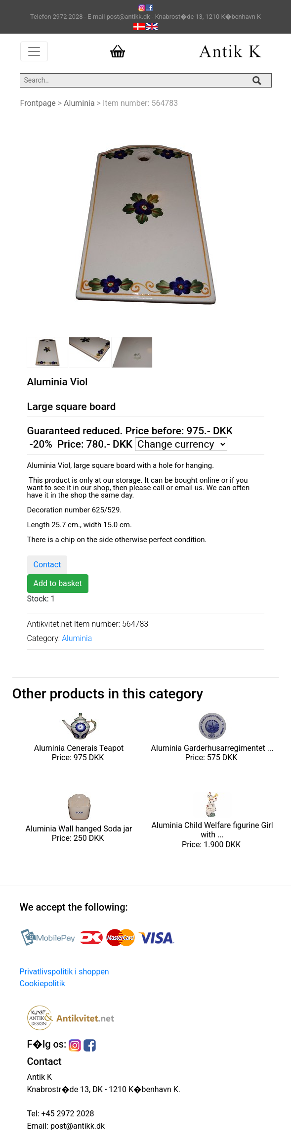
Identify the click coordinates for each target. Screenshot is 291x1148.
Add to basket (58, 583)
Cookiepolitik (42, 983)
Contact (47, 564)
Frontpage (38, 103)
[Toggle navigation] (34, 51)
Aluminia (79, 103)
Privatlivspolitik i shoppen (64, 971)
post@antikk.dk (76, 1126)
